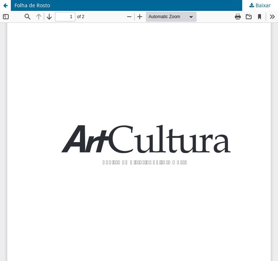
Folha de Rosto (32, 5)
